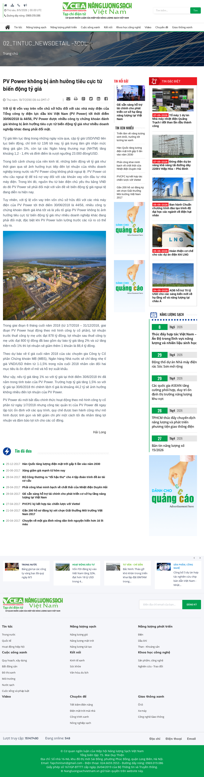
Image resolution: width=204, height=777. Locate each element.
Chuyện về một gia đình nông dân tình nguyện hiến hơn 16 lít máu (62, 522)
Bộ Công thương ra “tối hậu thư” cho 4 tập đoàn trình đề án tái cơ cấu (63, 478)
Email (191, 739)
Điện (140, 634)
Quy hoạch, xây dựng (14, 660)
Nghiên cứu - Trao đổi (150, 666)
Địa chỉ (154, 739)
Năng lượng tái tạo (81, 646)
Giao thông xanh (182, 27)
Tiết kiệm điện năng (81, 704)
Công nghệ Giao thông (151, 716)
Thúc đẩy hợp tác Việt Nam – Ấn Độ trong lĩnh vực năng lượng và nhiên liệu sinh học (174, 338)
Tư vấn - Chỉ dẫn (133, 564)
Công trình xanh (79, 716)
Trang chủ (10, 53)
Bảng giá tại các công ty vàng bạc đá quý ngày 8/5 (34, 573)
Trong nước (29, 564)
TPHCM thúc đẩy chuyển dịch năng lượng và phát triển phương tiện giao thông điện (173, 422)
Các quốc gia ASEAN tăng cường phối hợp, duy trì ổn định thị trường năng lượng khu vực (172, 392)
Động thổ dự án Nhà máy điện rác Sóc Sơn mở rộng (174, 364)
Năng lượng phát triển (63, 27)
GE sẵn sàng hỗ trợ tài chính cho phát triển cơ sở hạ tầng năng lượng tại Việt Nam (64, 495)
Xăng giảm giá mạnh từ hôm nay (43, 470)
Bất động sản (9, 666)
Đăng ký (191, 604)
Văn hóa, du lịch (79, 672)
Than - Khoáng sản (149, 646)
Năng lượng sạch (36, 27)
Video (148, 27)
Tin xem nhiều (124, 128)
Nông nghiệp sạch (80, 723)
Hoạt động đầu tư (83, 564)
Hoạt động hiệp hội (13, 646)
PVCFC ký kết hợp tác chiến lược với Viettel (51, 504)
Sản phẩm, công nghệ (183, 566)
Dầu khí (142, 640)
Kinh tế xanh (77, 660)
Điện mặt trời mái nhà (82, 711)
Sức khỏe (75, 666)
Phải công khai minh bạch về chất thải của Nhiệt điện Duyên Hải (65, 487)
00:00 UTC (35, 10)
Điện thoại (174, 739)
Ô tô (140, 704)
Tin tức (18, 27)
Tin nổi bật (121, 81)
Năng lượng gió (79, 634)
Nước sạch (8, 685)
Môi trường (8, 678)
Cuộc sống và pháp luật (15, 691)
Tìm (195, 10)
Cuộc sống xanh (90, 27)
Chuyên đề (161, 27)
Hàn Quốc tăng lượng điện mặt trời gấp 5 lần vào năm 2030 (61, 464)
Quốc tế (6, 640)
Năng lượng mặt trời (82, 640)
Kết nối (108, 27)
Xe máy (142, 711)
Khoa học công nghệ (128, 27)
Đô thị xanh (9, 672)
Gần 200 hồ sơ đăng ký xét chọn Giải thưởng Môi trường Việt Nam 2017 (62, 512)
